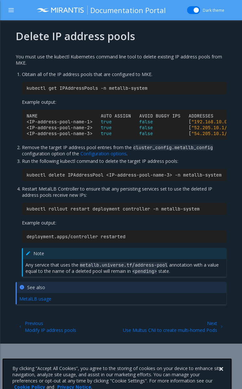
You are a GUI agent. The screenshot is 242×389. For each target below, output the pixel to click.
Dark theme (213, 10)
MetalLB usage (35, 299)
